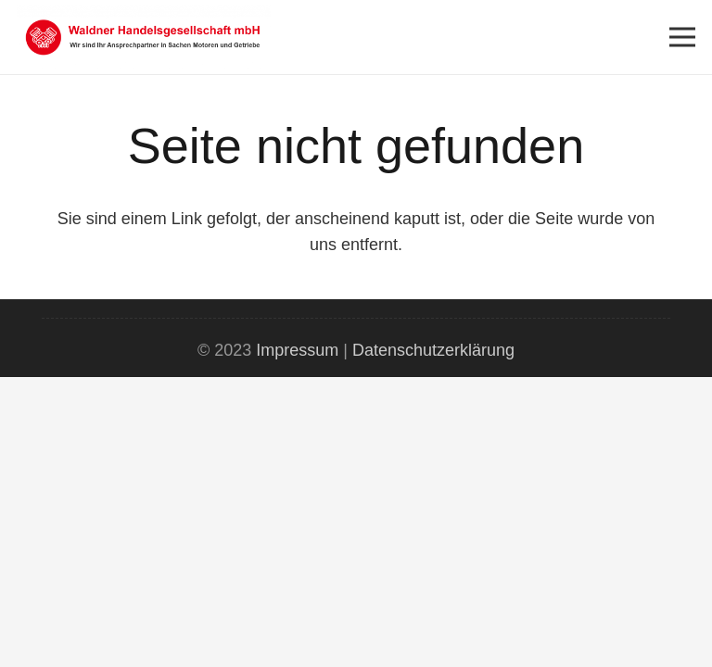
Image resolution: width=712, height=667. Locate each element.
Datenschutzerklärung (433, 350)
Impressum (297, 350)
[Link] (144, 37)
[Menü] (682, 37)
